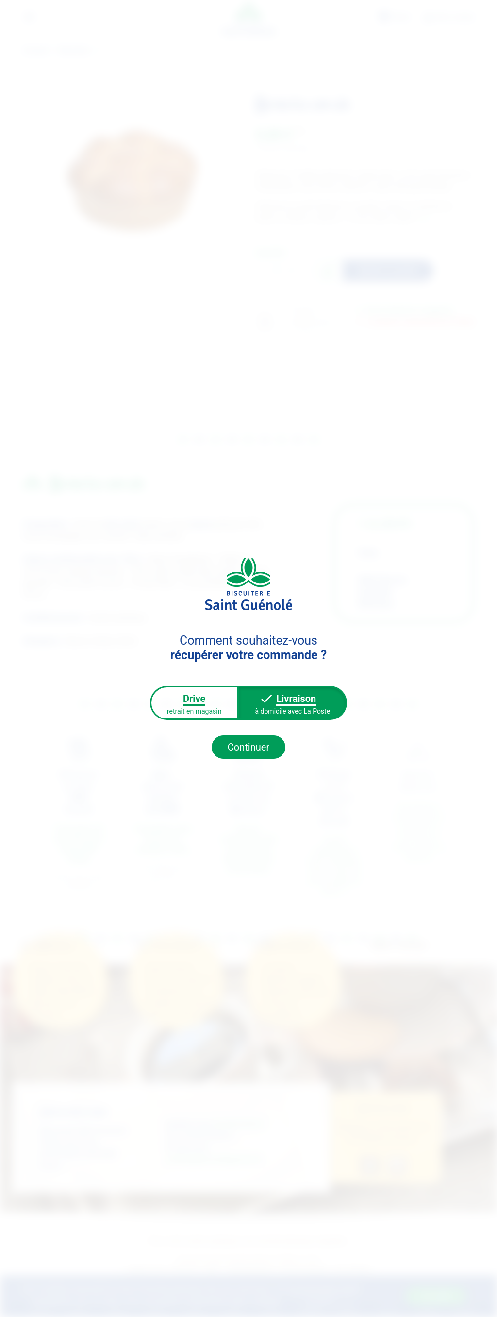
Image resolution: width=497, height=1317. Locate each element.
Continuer (248, 747)
